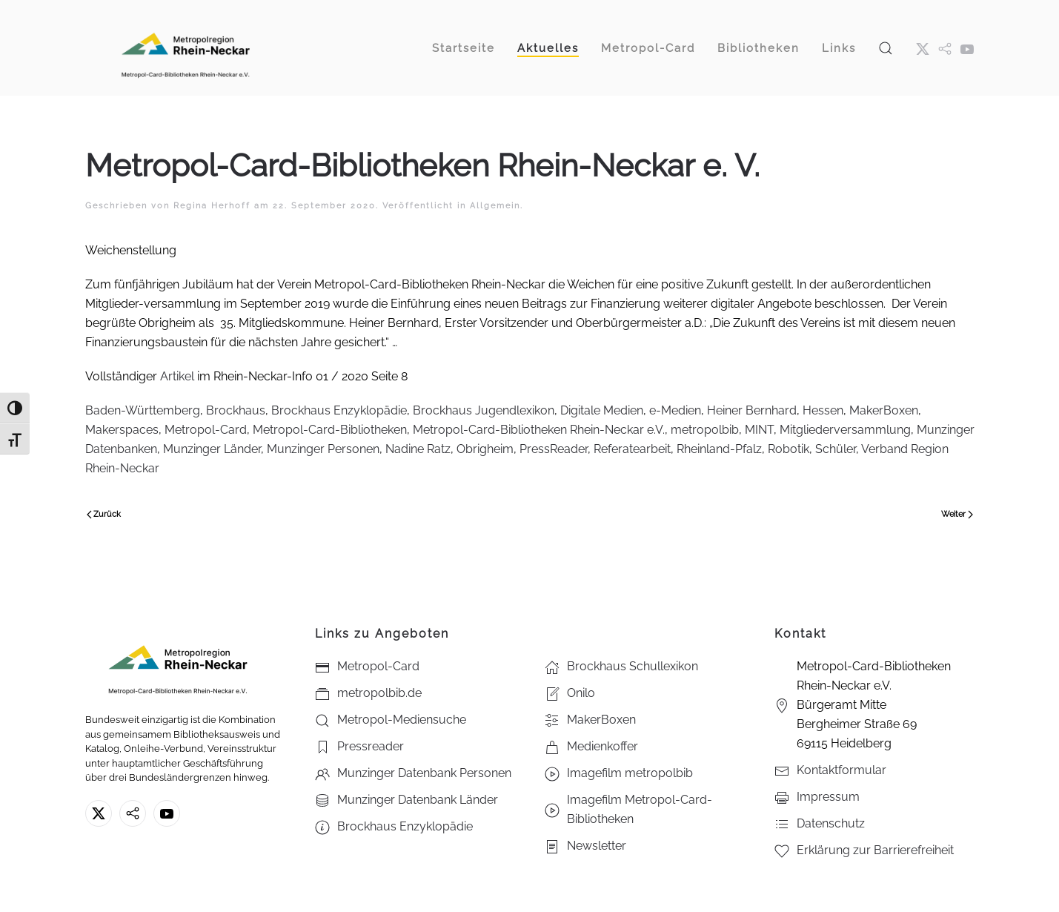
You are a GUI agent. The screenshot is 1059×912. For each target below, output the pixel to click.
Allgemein (495, 206)
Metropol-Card (206, 430)
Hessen (823, 410)
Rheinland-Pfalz (719, 449)
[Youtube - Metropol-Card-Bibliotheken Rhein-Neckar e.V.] (967, 48)
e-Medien (675, 410)
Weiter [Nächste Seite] (957, 514)
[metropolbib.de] (132, 813)
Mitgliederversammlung (845, 430)
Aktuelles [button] (548, 48)
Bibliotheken (758, 48)
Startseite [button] (463, 48)
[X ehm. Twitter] (922, 48)
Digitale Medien (601, 410)
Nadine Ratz (418, 449)
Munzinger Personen (323, 449)
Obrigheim (485, 449)
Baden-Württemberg (142, 410)
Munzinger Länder (212, 449)
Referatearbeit (632, 449)
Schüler (835, 449)
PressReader (553, 449)
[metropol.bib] (944, 48)
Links (839, 48)
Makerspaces (122, 430)
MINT (759, 430)
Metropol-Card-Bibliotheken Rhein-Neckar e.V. (539, 430)
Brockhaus (235, 410)
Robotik (788, 449)
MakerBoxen (883, 410)
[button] (885, 48)
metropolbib (705, 430)
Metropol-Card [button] (648, 48)
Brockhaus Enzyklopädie (339, 410)
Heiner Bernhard (752, 410)
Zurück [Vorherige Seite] (104, 514)
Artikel (177, 376)
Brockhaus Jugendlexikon (483, 410)
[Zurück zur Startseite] (185, 48)
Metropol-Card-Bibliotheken (330, 430)
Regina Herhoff (211, 206)
